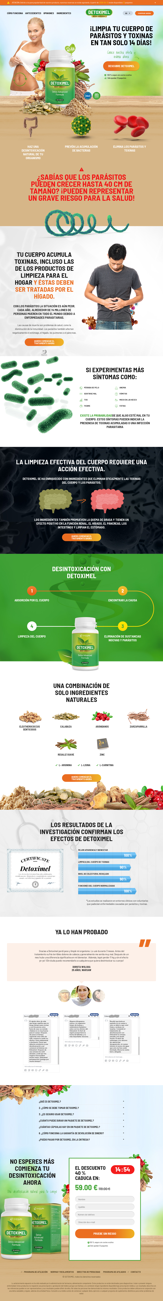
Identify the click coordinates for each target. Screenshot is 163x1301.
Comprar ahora (144, 13)
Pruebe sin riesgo (104, 1233)
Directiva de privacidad (88, 1272)
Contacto (136, 1272)
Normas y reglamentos (62, 1272)
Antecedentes (33, 13)
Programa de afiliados (114, 1272)
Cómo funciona (15, 13)
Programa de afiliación (35, 1272)
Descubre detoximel (121, 66)
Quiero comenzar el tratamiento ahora (44, 342)
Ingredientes (64, 13)
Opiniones (48, 13)
